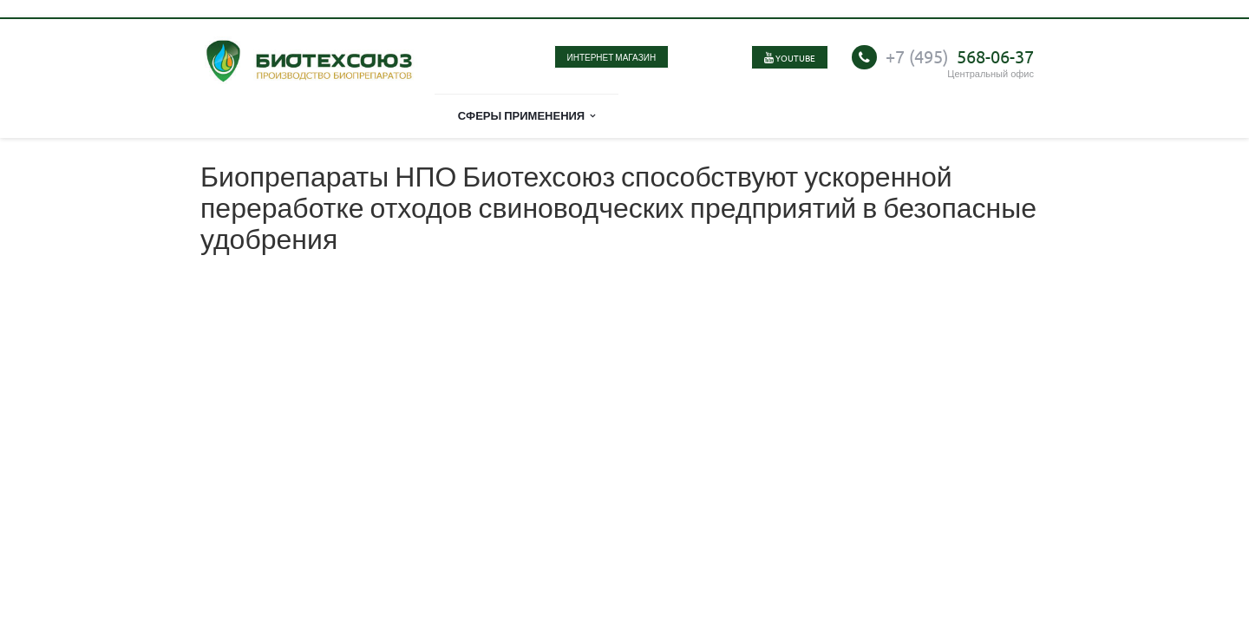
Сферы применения (527, 115)
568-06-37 (960, 56)
